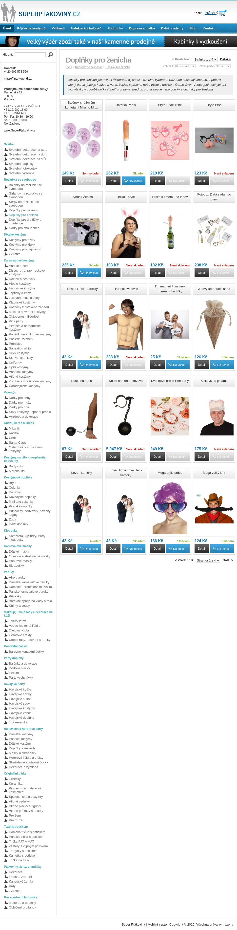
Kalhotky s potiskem (23, 855)
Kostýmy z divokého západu (29, 307)
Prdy (12, 886)
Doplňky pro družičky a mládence (25, 221)
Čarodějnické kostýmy (24, 386)
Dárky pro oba (19, 407)
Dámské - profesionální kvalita (30, 587)
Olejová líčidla (19, 630)
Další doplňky (18, 524)
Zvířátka (14, 254)
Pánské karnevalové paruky (28, 591)
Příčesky (15, 596)
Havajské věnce (20, 713)
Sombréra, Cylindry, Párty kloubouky (27, 537)
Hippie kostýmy (20, 283)
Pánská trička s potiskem (26, 837)
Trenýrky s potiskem (23, 851)
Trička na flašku (20, 860)
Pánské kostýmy (20, 739)
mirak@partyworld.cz (18, 78)
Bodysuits (16, 466)
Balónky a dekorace (23, 663)
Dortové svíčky (19, 668)
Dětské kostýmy (20, 743)
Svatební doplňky (21, 164)
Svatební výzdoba (21, 173)
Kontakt (209, 28)
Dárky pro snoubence (24, 228)
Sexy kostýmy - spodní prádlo (30, 412)
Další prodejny (172, 28)
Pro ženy (15, 815)
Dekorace (16, 872)
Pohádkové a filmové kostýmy (30, 334)
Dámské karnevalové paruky (29, 582)
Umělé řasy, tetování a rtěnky (29, 640)
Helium (14, 673)
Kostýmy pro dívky (22, 240)
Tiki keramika (18, 722)
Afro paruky (17, 577)
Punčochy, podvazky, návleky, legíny (30, 513)
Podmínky (115, 28)
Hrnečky (15, 779)
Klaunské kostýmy (22, 302)
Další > (225, 59)
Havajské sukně (20, 699)
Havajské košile (20, 689)
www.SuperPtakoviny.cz (19, 130)
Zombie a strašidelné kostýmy (30, 381)
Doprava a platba (142, 28)
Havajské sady (19, 703)
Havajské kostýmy (22, 708)
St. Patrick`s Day (21, 358)
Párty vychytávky (21, 677)
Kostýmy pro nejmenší (25, 249)
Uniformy (15, 362)
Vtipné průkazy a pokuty (26, 811)
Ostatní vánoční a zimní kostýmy (26, 449)
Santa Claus (17, 442)
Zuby (12, 519)
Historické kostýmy (22, 288)
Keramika (15, 783)
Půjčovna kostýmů (31, 28)
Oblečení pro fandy (22, 907)
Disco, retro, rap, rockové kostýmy (27, 272)
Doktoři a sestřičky (22, 279)
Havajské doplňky (21, 717)
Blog (193, 28)
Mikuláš (14, 428)
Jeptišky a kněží (20, 293)
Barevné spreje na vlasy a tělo (30, 601)
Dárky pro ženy (19, 398)
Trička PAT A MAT (21, 841)
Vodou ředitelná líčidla (24, 625)
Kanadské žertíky (21, 881)
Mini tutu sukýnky (21, 501)
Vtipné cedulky (19, 801)
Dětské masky (19, 551)
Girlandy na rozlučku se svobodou (25, 195)
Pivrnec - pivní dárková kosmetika (25, 790)
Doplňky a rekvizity (22, 748)
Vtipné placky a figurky (25, 806)
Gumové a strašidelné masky (29, 556)
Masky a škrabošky (22, 753)
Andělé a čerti (19, 266)
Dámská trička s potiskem (27, 832)
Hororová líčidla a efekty (26, 757)
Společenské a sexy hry (26, 797)
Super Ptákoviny (133, 924)
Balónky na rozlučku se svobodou (25, 187)
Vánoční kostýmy (21, 372)
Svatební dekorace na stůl (27, 159)
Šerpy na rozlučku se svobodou (24, 203)
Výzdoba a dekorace (23, 416)
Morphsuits (17, 471)
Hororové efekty (20, 635)
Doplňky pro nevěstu (23, 210)
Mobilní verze (157, 924)
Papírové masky (20, 561)
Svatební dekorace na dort (28, 154)
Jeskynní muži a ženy (24, 298)
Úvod (7, 28)
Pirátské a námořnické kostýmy (25, 327)
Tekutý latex (17, 621)
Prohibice (15, 344)
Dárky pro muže (20, 402)
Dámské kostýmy (21, 734)
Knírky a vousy (19, 605)
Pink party (16, 321)
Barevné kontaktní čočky (26, 651)
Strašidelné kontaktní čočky (28, 762)
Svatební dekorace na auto (28, 149)
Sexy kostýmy (19, 353)
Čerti (12, 438)
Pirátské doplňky (20, 506)
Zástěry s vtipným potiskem (28, 846)
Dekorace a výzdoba (23, 767)
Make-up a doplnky (22, 903)
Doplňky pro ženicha (23, 215)
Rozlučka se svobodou (88, 66)
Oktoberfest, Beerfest (24, 316)
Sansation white (20, 348)
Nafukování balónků (86, 28)
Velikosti (58, 28)
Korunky (15, 492)
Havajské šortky (20, 694)
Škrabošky (16, 565)
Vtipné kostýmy (20, 376)
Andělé (14, 433)
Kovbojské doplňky (22, 497)
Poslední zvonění (21, 339)
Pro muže (16, 820)
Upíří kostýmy (18, 367)
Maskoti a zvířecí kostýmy (27, 312)
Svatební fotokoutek (23, 168)
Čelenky (14, 487)
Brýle (12, 483)
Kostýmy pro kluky (22, 244)
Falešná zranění (20, 877)
